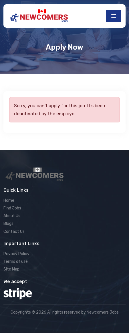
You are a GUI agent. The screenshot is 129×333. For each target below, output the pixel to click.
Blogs (8, 223)
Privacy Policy (16, 253)
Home (8, 200)
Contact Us (14, 231)
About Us (11, 215)
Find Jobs (12, 208)
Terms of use (15, 261)
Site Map (11, 269)
